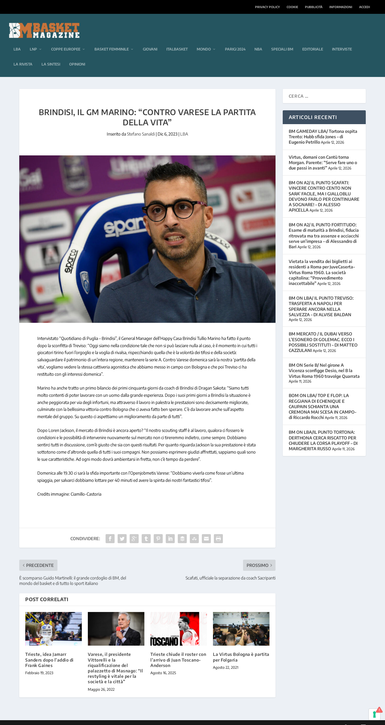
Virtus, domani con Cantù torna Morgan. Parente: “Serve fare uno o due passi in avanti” (323, 153)
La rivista (23, 55)
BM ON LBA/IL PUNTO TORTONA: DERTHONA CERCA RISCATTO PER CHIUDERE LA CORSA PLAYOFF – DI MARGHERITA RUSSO (323, 431)
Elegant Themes (60, 718)
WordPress (114, 718)
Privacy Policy (267, 7)
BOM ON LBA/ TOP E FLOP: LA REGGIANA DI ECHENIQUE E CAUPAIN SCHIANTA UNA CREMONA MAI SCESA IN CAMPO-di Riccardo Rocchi (322, 397)
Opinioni (77, 55)
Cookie (292, 7)
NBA (258, 40)
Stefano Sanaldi (141, 124)
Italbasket (177, 40)
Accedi (364, 7)
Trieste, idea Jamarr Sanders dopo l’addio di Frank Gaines (49, 651)
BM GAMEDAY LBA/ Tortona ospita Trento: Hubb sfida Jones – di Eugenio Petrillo (323, 128)
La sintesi (51, 55)
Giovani (150, 40)
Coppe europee (65, 40)
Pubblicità (313, 7)
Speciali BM (282, 40)
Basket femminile (111, 40)
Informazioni (340, 7)
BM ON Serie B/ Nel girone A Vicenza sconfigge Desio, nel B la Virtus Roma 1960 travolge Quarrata (324, 361)
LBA (17, 40)
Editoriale (312, 40)
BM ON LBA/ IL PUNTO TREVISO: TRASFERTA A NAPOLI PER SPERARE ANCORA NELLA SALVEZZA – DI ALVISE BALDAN (321, 297)
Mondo (204, 40)
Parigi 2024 (235, 40)
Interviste (342, 40)
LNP (33, 40)
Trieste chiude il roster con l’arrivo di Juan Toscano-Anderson (178, 651)
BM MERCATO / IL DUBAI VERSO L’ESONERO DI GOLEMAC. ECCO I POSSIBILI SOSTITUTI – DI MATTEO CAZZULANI (323, 333)
